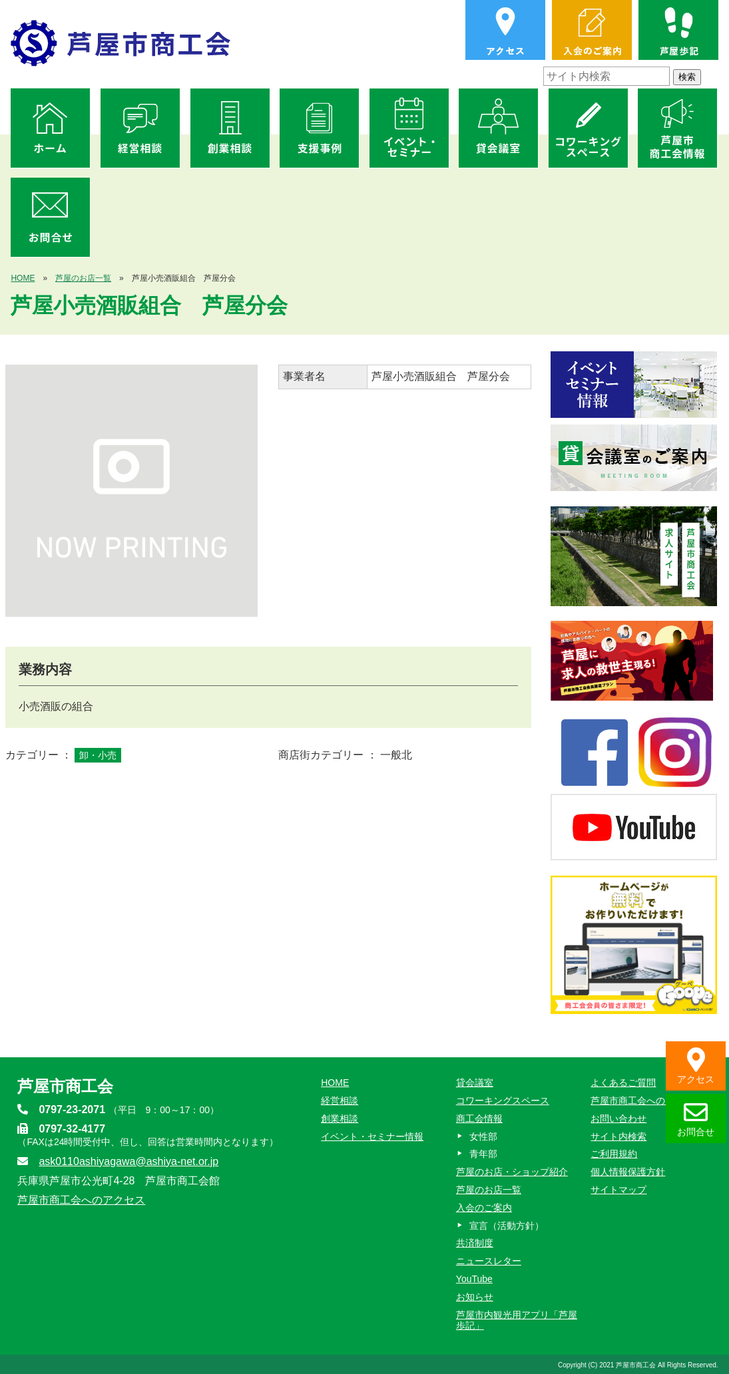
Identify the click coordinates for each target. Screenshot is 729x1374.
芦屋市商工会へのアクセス (81, 1200)
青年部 (483, 1153)
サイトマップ (618, 1189)
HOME (23, 278)
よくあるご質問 (623, 1082)
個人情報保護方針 (628, 1171)
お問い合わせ (618, 1118)
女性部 (483, 1136)
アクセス (695, 1066)
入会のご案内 (484, 1207)
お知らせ (474, 1296)
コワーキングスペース (502, 1100)
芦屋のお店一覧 (83, 278)
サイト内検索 (618, 1136)
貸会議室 (474, 1082)
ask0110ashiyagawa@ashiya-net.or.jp (128, 1161)
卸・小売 (98, 755)
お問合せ (695, 1119)
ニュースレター (488, 1261)
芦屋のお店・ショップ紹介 (512, 1171)
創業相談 (339, 1118)
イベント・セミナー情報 (372, 1136)
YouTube (474, 1279)
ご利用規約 (614, 1153)
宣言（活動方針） (506, 1225)
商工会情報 (479, 1118)
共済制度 (474, 1243)
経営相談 (339, 1100)
